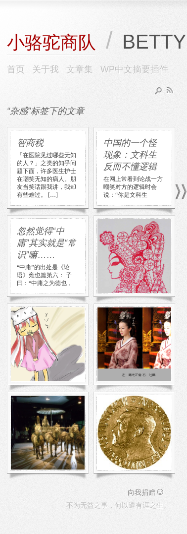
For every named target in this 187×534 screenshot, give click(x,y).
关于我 (45, 69)
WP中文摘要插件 (134, 69)
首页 (16, 69)
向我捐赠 (146, 492)
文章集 (79, 69)
